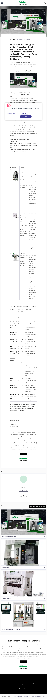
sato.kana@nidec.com (23, 495)
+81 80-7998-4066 (23, 497)
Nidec (16, 426)
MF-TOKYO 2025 (22, 151)
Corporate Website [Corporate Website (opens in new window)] (23, 688)
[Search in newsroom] (45, 3)
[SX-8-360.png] (23, 553)
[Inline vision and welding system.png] (23, 614)
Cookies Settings (11, 113)
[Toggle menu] (2, 3)
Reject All (24, 113)
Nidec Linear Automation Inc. (13, 396)
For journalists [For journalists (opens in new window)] (27, 696)
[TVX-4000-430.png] (23, 583)
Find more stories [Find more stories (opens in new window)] (36, 696)
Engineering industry (14, 420)
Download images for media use (37, 506)
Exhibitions (12, 426)
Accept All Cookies (26, 116)
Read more (23, 454)
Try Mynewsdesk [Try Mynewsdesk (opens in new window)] (17, 696)
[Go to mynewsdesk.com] (6, 697)
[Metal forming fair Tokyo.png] (23, 522)
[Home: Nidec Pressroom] (23, 3)
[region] (23, 111)
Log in (44, 696)
